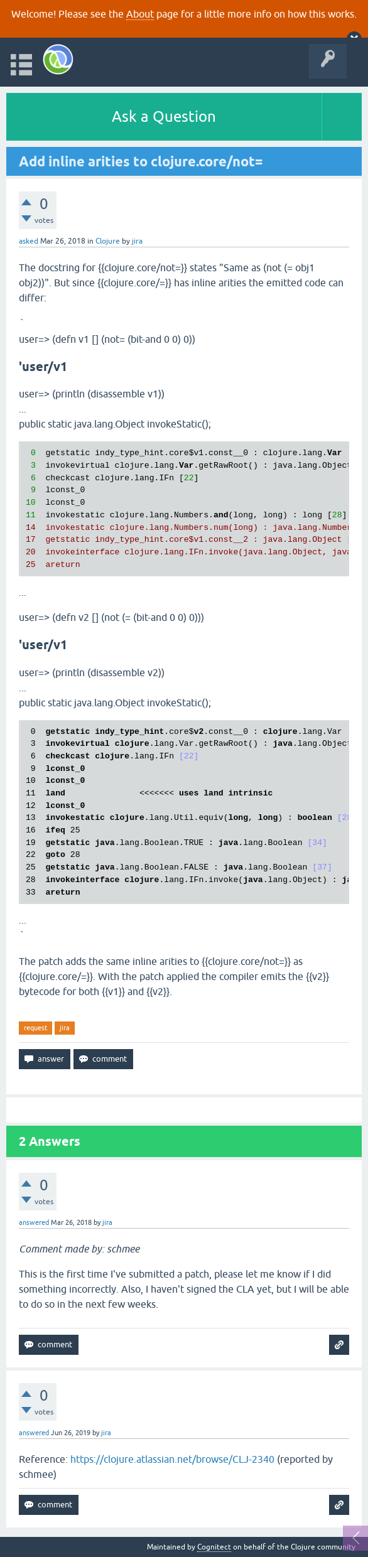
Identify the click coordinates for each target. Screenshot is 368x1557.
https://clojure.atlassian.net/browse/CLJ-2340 (172, 1459)
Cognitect (214, 1547)
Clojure (107, 241)
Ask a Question (164, 116)
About (140, 13)
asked (28, 241)
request (35, 1028)
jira (65, 1028)
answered (34, 1222)
